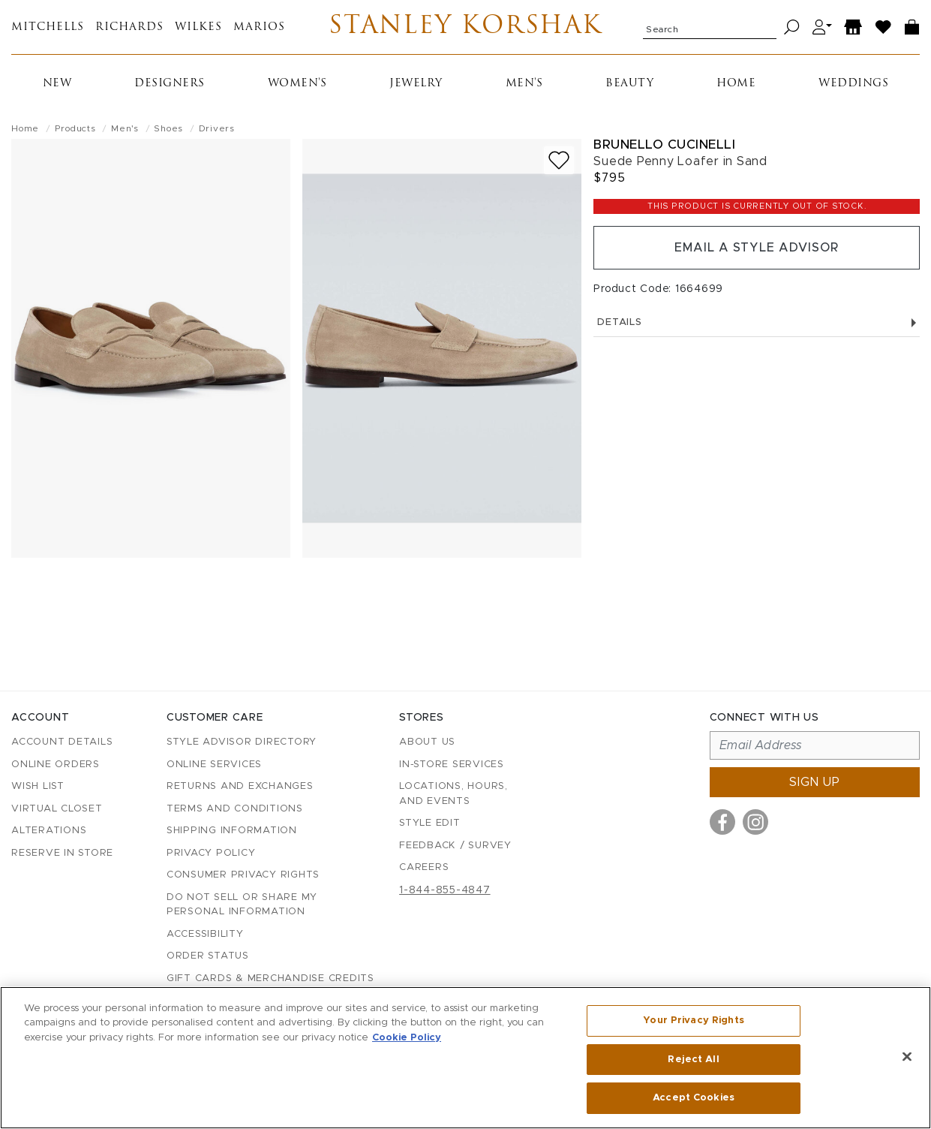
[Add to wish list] (559, 160)
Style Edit (430, 823)
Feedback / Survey (455, 846)
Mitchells (47, 27)
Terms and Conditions (235, 809)
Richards (129, 27)
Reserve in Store (62, 853)
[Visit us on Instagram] (755, 822)
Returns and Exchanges (240, 786)
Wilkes (198, 27)
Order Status (208, 956)
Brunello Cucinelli (664, 144)
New (57, 83)
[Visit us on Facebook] (722, 822)
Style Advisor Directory (242, 742)
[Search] (792, 27)
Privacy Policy (211, 853)
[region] (465, 1057)
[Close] (906, 1056)
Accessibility (205, 934)
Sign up (814, 782)
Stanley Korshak (465, 27)
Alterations (48, 830)
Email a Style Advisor (756, 248)
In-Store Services (451, 764)
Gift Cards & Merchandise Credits (270, 978)
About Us (427, 742)
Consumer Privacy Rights (243, 875)
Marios (259, 27)
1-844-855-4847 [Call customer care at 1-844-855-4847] (445, 890)
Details (756, 322)
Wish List (38, 786)
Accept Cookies (693, 1098)
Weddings (853, 83)
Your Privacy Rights (693, 1020)
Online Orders (55, 764)
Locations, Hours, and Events (453, 793)
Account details (62, 742)
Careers (424, 867)
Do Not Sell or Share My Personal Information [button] (242, 905)
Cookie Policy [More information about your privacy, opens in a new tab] (406, 1038)
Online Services (214, 764)
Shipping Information (232, 830)
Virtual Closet (57, 809)
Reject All (693, 1059)
